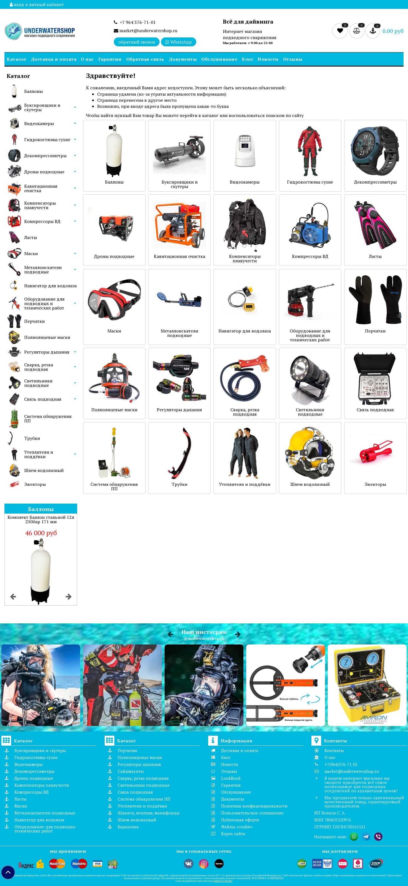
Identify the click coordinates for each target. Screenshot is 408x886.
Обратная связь (145, 59)
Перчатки (34, 321)
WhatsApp (178, 42)
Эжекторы (35, 484)
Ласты (30, 237)
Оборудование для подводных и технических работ (44, 303)
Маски (31, 253)
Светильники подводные (38, 383)
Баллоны (33, 91)
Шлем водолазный (44, 470)
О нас (87, 59)
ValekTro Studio (222, 881)
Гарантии (110, 59)
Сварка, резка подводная (38, 367)
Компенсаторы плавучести (40, 205)
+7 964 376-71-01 (135, 22)
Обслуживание (219, 59)
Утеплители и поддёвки (38, 454)
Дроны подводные (44, 172)
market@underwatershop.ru (145, 30)
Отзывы (293, 59)
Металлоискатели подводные (43, 269)
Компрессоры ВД (42, 221)
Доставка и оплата (54, 59)
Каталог (16, 59)
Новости (268, 59)
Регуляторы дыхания (46, 352)
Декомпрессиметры (45, 156)
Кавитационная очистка (40, 188)
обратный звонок (136, 42)
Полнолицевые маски (47, 337)
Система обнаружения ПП (48, 418)
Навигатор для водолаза (50, 286)
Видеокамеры (39, 123)
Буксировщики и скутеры (42, 107)
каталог (210, 115)
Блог (247, 59)
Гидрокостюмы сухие (47, 139)
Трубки (32, 438)
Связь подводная (42, 399)
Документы (183, 59)
